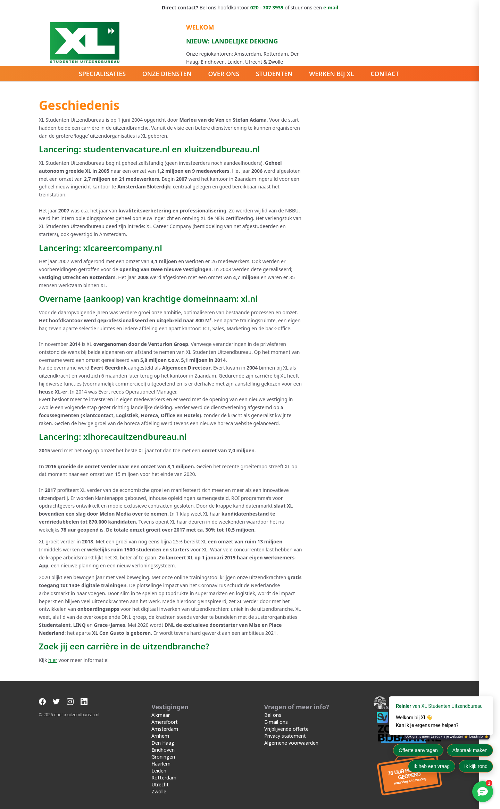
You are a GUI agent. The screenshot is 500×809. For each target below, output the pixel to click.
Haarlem (160, 756)
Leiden (158, 763)
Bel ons (272, 707)
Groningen (163, 749)
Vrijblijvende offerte (286, 721)
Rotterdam (163, 770)
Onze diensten (166, 74)
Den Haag (162, 735)
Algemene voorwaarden (291, 735)
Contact (385, 74)
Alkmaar (160, 707)
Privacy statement (285, 728)
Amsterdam (164, 721)
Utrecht (160, 777)
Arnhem (160, 728)
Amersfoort (164, 714)
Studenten (274, 74)
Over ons (223, 74)
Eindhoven (163, 742)
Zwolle (158, 784)
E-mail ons (276, 714)
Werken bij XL (332, 74)
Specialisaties (101, 74)
